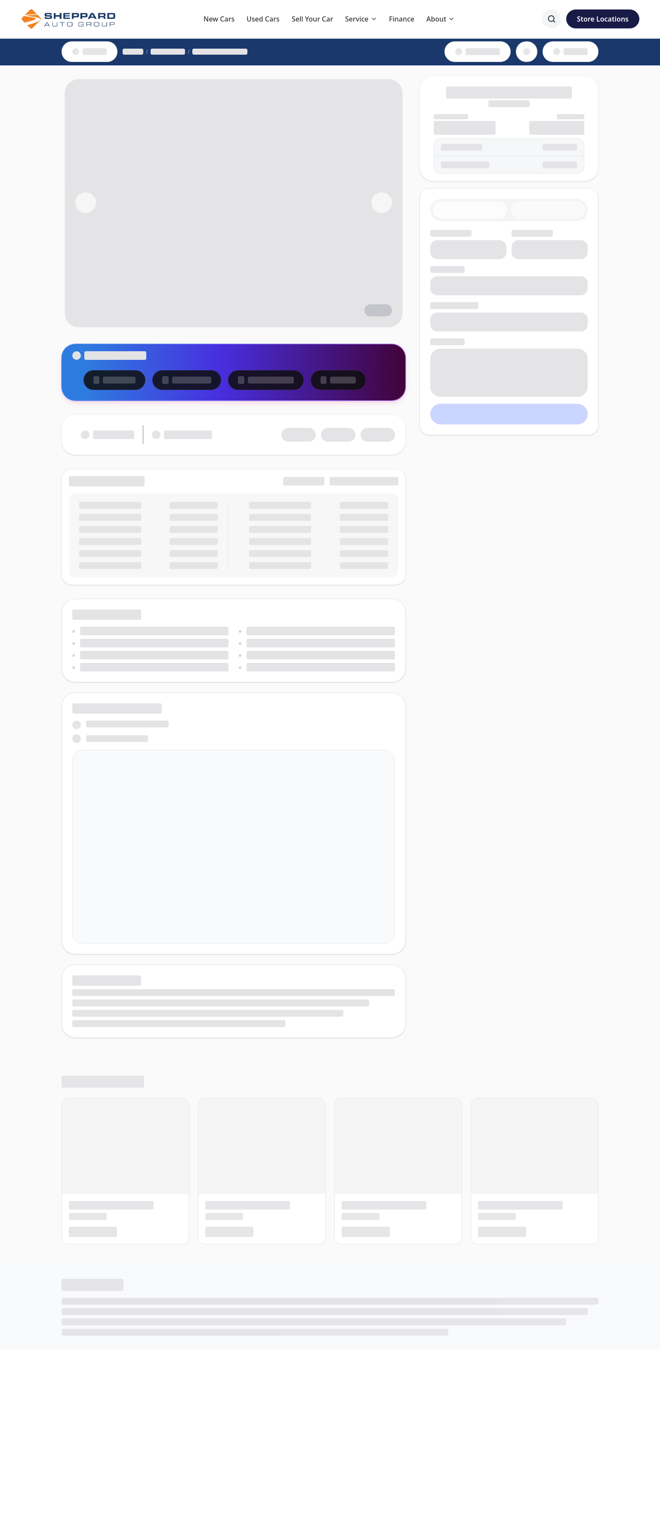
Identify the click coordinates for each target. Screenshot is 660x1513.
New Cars (219, 19)
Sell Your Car (312, 19)
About (440, 19)
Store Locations (603, 19)
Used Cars (263, 19)
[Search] (551, 18)
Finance (401, 19)
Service (361, 19)
